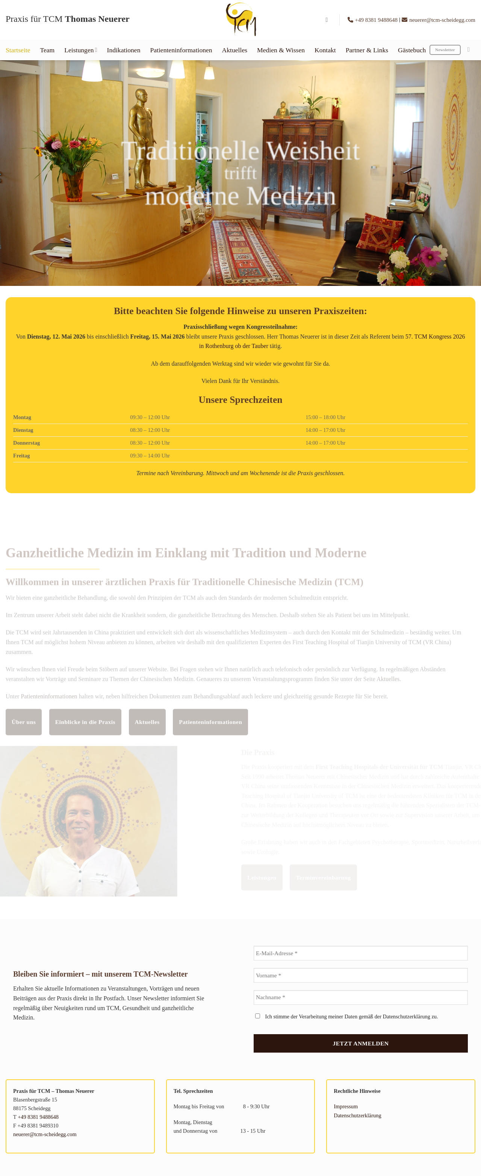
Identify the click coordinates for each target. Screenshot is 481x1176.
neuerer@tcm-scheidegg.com (438, 20)
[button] (329, 19)
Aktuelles (234, 50)
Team (47, 50)
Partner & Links (367, 50)
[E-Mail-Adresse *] (361, 953)
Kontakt (325, 50)
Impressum (346, 1106)
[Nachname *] (361, 997)
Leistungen (80, 50)
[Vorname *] (361, 975)
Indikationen (124, 50)
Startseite (18, 50)
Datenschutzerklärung (357, 1115)
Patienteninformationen (181, 50)
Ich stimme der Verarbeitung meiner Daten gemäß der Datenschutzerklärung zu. (346, 1016)
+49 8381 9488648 (373, 20)
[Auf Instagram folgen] (470, 49)
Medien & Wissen (281, 50)
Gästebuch (412, 50)
